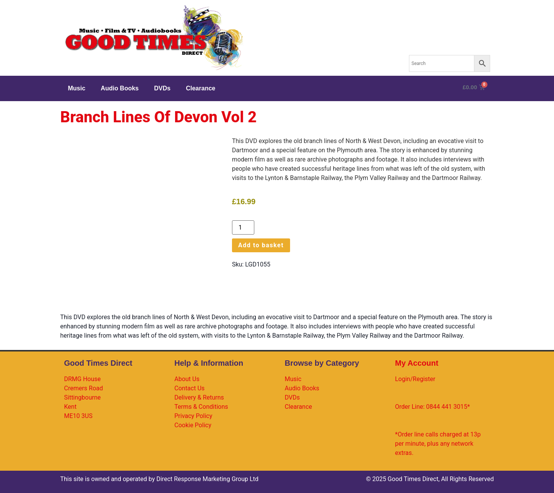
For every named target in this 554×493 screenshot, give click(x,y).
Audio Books (120, 88)
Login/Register (415, 379)
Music (76, 88)
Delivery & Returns (199, 397)
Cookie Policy (192, 425)
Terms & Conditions (201, 406)
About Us (186, 379)
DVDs (162, 88)
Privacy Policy (193, 416)
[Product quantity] (243, 227)
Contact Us (189, 388)
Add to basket (261, 245)
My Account (417, 363)
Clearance (200, 88)
